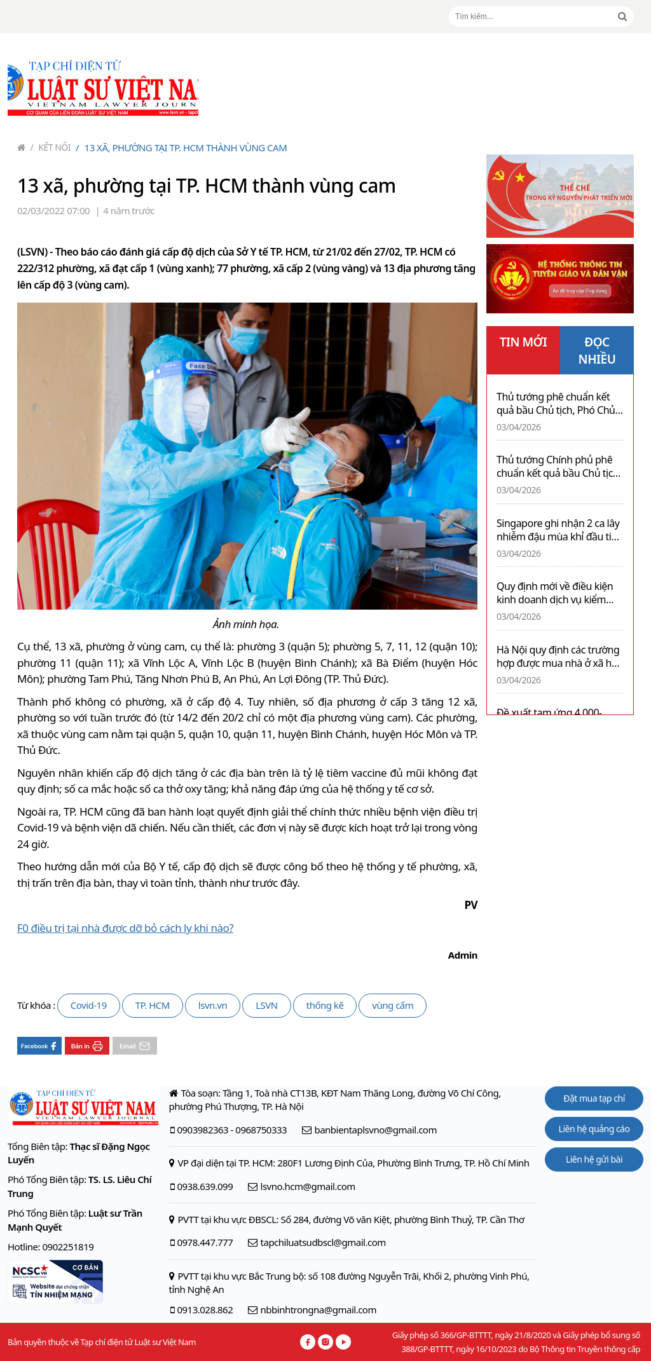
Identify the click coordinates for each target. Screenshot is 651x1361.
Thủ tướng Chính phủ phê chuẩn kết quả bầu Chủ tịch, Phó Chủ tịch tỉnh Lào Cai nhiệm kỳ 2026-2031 (559, 466)
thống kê (325, 1005)
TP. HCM (152, 1005)
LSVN (267, 1005)
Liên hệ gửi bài (594, 1159)
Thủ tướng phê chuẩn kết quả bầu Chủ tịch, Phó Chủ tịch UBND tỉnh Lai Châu (556, 403)
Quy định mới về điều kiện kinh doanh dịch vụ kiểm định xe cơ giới (555, 593)
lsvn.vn (212, 1005)
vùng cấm (392, 1005)
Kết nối (51, 147)
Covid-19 (89, 1005)
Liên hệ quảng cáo (594, 1129)
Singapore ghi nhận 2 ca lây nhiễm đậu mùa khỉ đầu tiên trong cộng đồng (559, 530)
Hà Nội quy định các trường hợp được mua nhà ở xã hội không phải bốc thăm (558, 656)
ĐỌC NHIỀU (597, 350)
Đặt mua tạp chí (594, 1098)
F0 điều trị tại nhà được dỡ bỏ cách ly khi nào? (125, 927)
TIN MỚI (523, 342)
